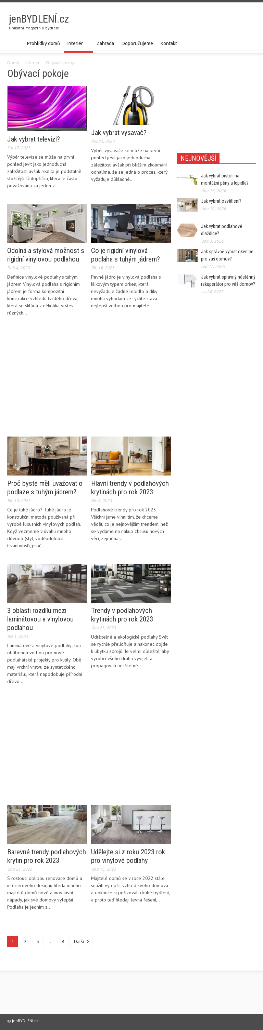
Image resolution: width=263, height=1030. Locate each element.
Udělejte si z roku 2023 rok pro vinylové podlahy (128, 856)
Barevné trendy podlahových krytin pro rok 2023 (46, 856)
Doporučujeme (137, 43)
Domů (13, 63)
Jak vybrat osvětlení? (221, 201)
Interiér (76, 47)
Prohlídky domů (43, 43)
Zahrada (105, 43)
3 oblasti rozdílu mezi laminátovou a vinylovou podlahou (40, 619)
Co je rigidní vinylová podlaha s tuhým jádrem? (125, 254)
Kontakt (169, 43)
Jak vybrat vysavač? (119, 133)
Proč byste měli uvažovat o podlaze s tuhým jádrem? (45, 487)
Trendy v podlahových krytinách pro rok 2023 (122, 614)
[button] (249, 43)
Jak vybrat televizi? (33, 139)
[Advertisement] (176, 22)
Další (81, 941)
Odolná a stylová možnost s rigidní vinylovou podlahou (45, 254)
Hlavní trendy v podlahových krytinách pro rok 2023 (130, 487)
